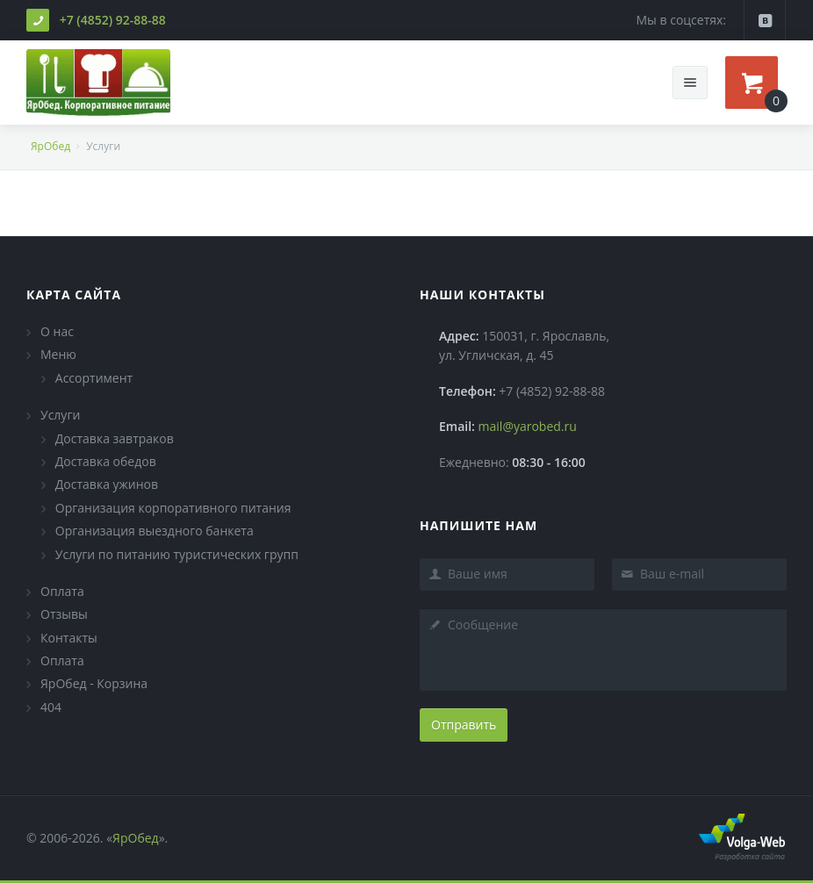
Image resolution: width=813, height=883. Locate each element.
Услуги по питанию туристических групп (177, 554)
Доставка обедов (105, 461)
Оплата (62, 591)
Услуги (60, 414)
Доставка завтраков (114, 438)
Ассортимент (94, 378)
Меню (58, 354)
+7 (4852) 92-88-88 (113, 19)
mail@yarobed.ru (527, 426)
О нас (57, 331)
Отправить (463, 724)
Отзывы (64, 614)
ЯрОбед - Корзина (93, 683)
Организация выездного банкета (154, 530)
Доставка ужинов (106, 484)
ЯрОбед (50, 146)
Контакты (68, 637)
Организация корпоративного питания (173, 507)
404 (50, 707)
